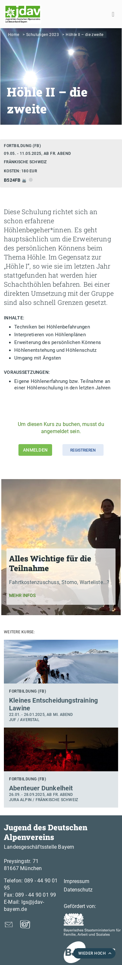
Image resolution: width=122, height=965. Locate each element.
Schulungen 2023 (42, 34)
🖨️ (25, 180)
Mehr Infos (22, 595)
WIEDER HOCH (92, 953)
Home (13, 34)
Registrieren (83, 450)
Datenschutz (78, 890)
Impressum (76, 881)
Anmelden (35, 450)
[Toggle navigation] (113, 14)
